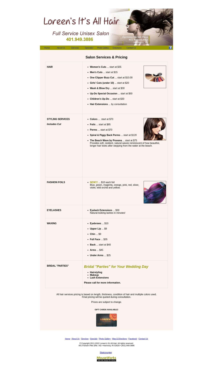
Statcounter (106, 352)
